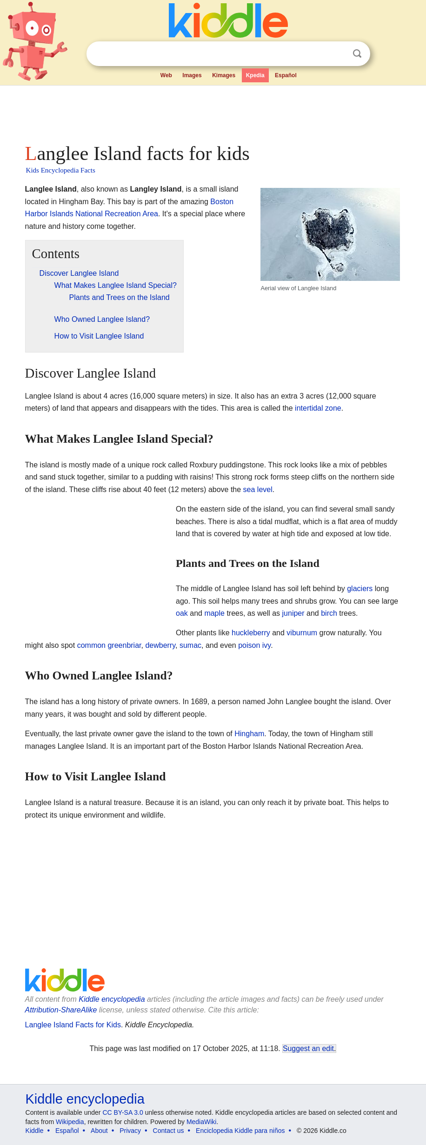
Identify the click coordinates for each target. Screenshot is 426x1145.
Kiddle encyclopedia (112, 999)
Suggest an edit (308, 1048)
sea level (258, 489)
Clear (338, 54)
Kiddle (35, 1130)
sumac (190, 645)
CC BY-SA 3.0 (122, 1112)
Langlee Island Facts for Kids (73, 1025)
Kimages (223, 75)
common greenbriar (109, 645)
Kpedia (255, 75)
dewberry (160, 645)
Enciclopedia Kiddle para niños (240, 1130)
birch (329, 613)
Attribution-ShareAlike (61, 1010)
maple (214, 613)
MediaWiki (201, 1121)
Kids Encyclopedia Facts (60, 170)
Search (357, 53)
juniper (293, 613)
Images (191, 75)
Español (286, 75)
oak (182, 613)
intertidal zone (318, 408)
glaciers (360, 588)
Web (166, 75)
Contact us (168, 1130)
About (99, 1130)
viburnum (301, 633)
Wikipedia (70, 1121)
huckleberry (251, 633)
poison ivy (254, 645)
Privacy (130, 1130)
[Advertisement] (213, 111)
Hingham (249, 734)
